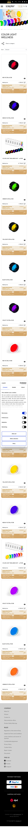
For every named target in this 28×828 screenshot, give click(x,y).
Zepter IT (18, 821)
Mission (6, 714)
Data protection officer (10, 720)
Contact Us (7, 717)
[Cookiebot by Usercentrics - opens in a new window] (20, 383)
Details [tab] (14, 387)
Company (7, 708)
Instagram (8, 766)
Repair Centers (8, 750)
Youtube (8, 763)
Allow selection (14, 438)
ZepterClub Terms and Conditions (13, 733)
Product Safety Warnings (10, 723)
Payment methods (14, 777)
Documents (7, 753)
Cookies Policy (8, 747)
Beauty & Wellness (8, 29)
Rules (6, 727)
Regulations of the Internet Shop (12, 730)
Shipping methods (14, 794)
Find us (6, 757)
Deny (14, 443)
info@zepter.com (17, 814)
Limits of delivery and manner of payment (12, 737)
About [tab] (23, 387)
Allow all (14, 433)
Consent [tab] (5, 387)
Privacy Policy (7, 744)
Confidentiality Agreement (11, 741)
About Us (6, 711)
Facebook (8, 760)
